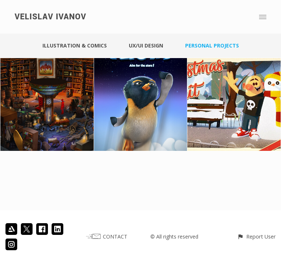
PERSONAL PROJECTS (212, 45)
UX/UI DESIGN (146, 45)
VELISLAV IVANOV (50, 17)
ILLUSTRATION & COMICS (74, 45)
